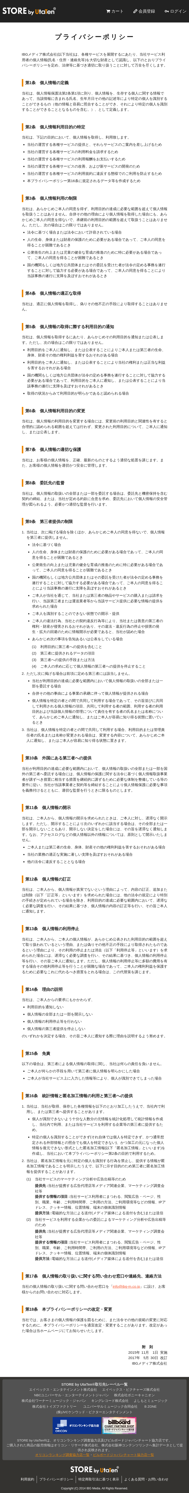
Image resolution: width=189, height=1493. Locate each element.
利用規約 (27, 1479)
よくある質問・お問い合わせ (146, 1479)
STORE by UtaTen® (29, 11)
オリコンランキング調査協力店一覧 (62, 1455)
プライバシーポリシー (56, 1479)
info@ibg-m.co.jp (126, 1286)
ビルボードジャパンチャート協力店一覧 (123, 1455)
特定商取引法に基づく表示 (98, 1479)
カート (117, 11)
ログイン (178, 11)
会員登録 (147, 11)
